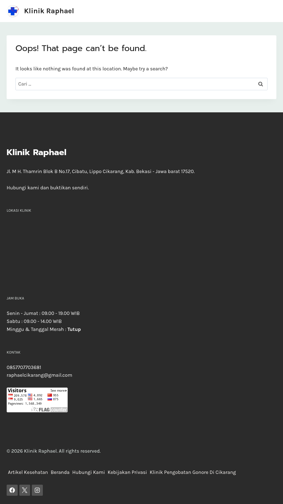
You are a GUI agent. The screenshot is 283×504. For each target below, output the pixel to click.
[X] (24, 490)
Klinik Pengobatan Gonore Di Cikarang (193, 472)
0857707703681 (24, 367)
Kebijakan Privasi (127, 472)
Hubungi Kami (88, 472)
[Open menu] (271, 11)
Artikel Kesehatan (28, 472)
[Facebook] (12, 490)
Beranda (60, 472)
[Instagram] (37, 490)
